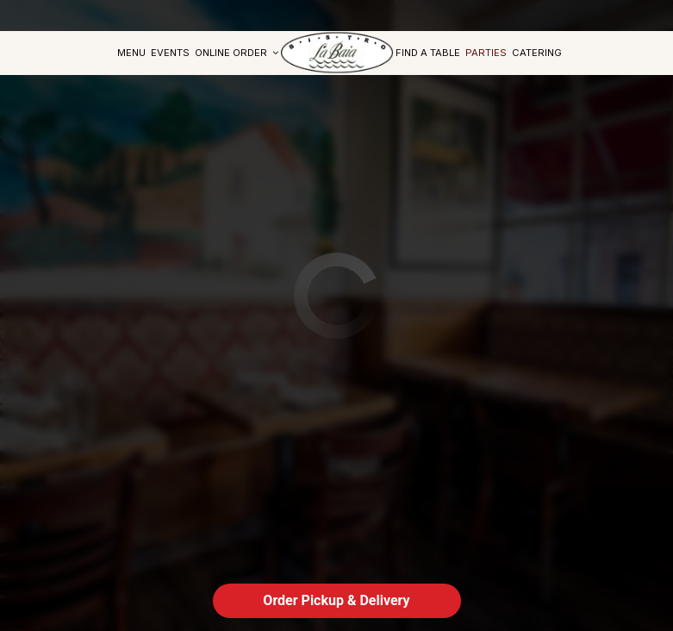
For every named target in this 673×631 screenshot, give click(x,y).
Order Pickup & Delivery (336, 600)
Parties (486, 53)
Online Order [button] (236, 53)
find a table (428, 53)
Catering (537, 53)
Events (170, 53)
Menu (131, 53)
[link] (337, 52)
